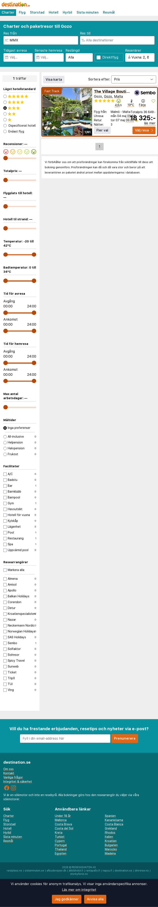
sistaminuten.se (34, 870)
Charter (8, 12)
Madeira (110, 853)
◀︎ (46, 112)
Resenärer (133, 50)
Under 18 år (63, 816)
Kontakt (8, 773)
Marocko (111, 849)
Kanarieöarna (114, 820)
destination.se (123, 870)
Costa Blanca (114, 824)
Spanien (110, 816)
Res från (10, 33)
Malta (118, 96)
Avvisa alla (95, 899)
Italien (109, 836)
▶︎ (88, 112)
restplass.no (14, 870)
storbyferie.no (79, 874)
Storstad (37, 12)
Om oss (8, 769)
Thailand (61, 849)
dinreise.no (142, 870)
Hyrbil (67, 12)
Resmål (109, 12)
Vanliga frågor (13, 777)
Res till (85, 33)
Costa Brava (63, 824)
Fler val (102, 130)
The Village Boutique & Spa (119, 91)
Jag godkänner (67, 899)
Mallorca (61, 820)
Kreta (58, 832)
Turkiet (59, 836)
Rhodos (110, 832)
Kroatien (111, 841)
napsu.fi (107, 870)
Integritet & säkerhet (17, 781)
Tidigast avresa (15, 50)
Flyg (22, 12)
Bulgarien (111, 845)
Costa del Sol (64, 828)
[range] (5, 158)
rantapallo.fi (93, 870)
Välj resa (144, 130)
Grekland (111, 828)
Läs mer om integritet (79, 890)
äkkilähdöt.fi (76, 870)
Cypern (60, 841)
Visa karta (54, 80)
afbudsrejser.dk (56, 870)
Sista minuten (88, 12)
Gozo (108, 96)
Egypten (60, 853)
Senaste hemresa (48, 50)
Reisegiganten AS (84, 867)
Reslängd (73, 50)
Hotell (53, 12)
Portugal (61, 845)
